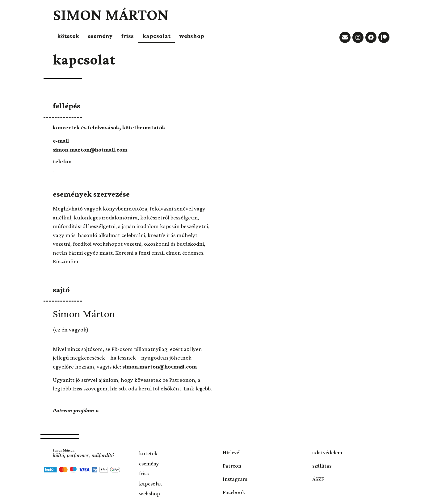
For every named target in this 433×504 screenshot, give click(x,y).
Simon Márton (111, 14)
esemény (100, 35)
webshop (191, 35)
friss (127, 35)
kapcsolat (156, 35)
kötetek (68, 35)
